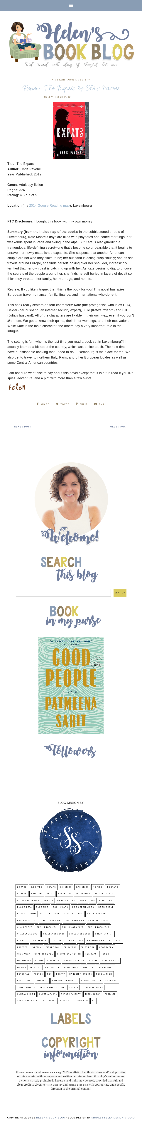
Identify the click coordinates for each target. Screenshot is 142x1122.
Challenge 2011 (49, 913)
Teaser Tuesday (71, 993)
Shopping (111, 980)
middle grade (110, 959)
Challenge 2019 (74, 919)
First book (53, 946)
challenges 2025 (54, 933)
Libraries (53, 959)
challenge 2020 (98, 919)
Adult (71, 79)
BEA (92, 899)
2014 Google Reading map (49, 205)
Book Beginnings (83, 906)
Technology (93, 993)
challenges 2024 (28, 933)
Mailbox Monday (74, 959)
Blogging (42, 906)
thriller (110, 993)
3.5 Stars (66, 886)
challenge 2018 (50, 919)
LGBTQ (39, 959)
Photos (38, 973)
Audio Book (83, 893)
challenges (24, 926)
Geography (106, 946)
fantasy (36, 946)
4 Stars (97, 886)
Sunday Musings (92, 986)
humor (105, 953)
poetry (60, 973)
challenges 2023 (98, 926)
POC (49, 973)
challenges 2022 (73, 926)
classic (22, 939)
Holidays (91, 953)
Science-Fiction (91, 980)
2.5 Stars (37, 886)
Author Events (104, 893)
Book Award (60, 906)
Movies (21, 966)
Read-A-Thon (104, 973)
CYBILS (70, 939)
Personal (23, 973)
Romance (42, 980)
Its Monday (24, 959)
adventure (65, 893)
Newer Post (25, 425)
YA (93, 1000)
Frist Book (88, 946)
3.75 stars (82, 886)
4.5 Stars (59, 79)
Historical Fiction (69, 953)
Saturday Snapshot (64, 980)
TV (43, 1000)
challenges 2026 (80, 933)
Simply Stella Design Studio (113, 1116)
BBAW (83, 899)
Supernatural (48, 993)
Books (21, 913)
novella (88, 966)
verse (52, 1000)
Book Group (106, 906)
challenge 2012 (73, 913)
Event (118, 939)
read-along (24, 980)
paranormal (105, 966)
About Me (37, 893)
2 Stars (22, 886)
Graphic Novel (43, 953)
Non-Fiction (71, 966)
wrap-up (82, 1000)
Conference (39, 939)
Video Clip (66, 1000)
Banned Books (66, 899)
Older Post (117, 425)
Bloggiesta (24, 906)
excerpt (22, 946)
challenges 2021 (47, 926)
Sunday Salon (26, 993)
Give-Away (23, 953)
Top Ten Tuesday (27, 1000)
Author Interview (28, 899)
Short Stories (26, 986)
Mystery (84, 79)
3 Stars (51, 886)
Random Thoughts (80, 973)
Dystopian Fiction (98, 939)
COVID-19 (56, 939)
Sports (73, 986)
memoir (93, 959)
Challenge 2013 (96, 913)
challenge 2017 (27, 919)
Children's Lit (104, 933)
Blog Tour (106, 899)
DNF (81, 939)
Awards (48, 899)
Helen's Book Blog (50, 1116)
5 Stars (22, 893)
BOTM (33, 913)
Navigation (52, 966)
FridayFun (70, 946)
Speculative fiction (52, 986)
